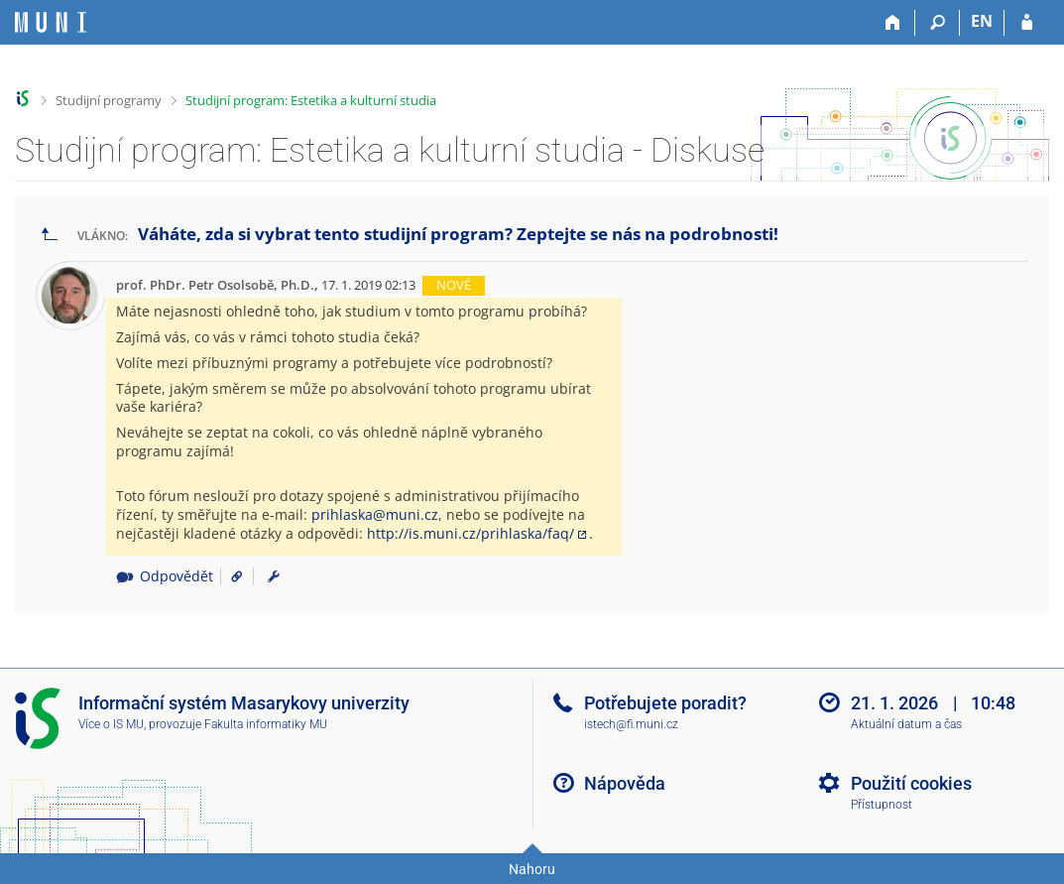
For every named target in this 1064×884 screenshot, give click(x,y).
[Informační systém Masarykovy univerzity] (50, 22)
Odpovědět (164, 576)
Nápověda (624, 783)
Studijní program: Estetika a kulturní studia (310, 100)
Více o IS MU (111, 724)
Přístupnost (881, 805)
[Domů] (893, 23)
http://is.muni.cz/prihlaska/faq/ (470, 533)
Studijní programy (109, 100)
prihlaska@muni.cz (374, 514)
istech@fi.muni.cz (631, 724)
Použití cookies (911, 783)
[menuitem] (274, 576)
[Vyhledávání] (937, 23)
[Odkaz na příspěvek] (229, 576)
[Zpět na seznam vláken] (49, 234)
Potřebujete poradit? (665, 703)
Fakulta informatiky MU (265, 724)
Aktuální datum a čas (906, 724)
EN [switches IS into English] (982, 21)
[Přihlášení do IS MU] (1027, 23)
